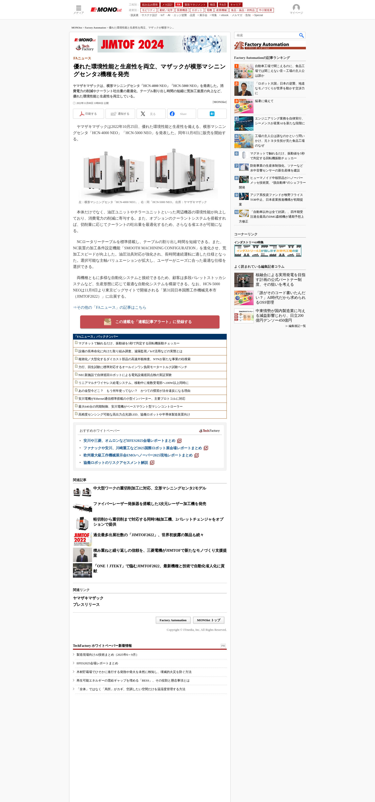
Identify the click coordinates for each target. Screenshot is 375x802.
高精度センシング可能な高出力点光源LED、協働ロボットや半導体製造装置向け (134, 414)
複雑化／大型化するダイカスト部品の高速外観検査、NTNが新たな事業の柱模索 (134, 359)
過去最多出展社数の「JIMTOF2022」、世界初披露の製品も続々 (148, 535)
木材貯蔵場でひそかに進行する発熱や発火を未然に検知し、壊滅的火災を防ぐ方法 (134, 672)
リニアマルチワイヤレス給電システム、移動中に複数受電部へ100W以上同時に (133, 383)
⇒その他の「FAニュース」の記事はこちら (109, 307)
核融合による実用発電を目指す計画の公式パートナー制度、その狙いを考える (280, 279)
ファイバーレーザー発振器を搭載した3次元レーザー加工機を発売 (149, 504)
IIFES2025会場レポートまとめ (97, 663)
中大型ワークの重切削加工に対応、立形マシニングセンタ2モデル (149, 488)
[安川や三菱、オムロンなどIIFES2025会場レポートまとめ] (132, 441)
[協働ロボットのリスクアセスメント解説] (118, 463)
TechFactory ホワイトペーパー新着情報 (102, 646)
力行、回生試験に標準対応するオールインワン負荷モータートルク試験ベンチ (132, 367)
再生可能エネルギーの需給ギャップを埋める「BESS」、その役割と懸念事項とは (133, 680)
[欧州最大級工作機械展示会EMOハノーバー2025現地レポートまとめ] (141, 455)
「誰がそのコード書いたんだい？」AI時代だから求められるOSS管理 (281, 297)
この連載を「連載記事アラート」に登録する (153, 322)
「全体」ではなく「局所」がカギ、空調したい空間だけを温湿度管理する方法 (131, 689)
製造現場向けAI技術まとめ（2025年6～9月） (108, 654)
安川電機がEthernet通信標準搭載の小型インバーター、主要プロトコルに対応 (131, 398)
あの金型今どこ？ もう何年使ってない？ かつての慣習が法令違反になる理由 (134, 390)
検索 (301, 35)
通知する (123, 113)
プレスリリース (86, 605)
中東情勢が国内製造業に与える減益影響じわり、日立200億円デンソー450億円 (280, 315)
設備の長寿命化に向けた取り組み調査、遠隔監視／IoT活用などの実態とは (130, 351)
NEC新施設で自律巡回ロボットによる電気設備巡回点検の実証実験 (125, 375)
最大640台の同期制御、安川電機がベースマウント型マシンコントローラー (130, 406)
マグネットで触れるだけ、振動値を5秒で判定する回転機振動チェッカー (129, 343)
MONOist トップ (208, 620)
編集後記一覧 (297, 326)
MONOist (77, 27)
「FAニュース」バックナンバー (96, 336)
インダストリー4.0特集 (249, 242)
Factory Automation (95, 27)
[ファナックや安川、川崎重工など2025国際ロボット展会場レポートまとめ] (145, 448)
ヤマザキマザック (88, 598)
